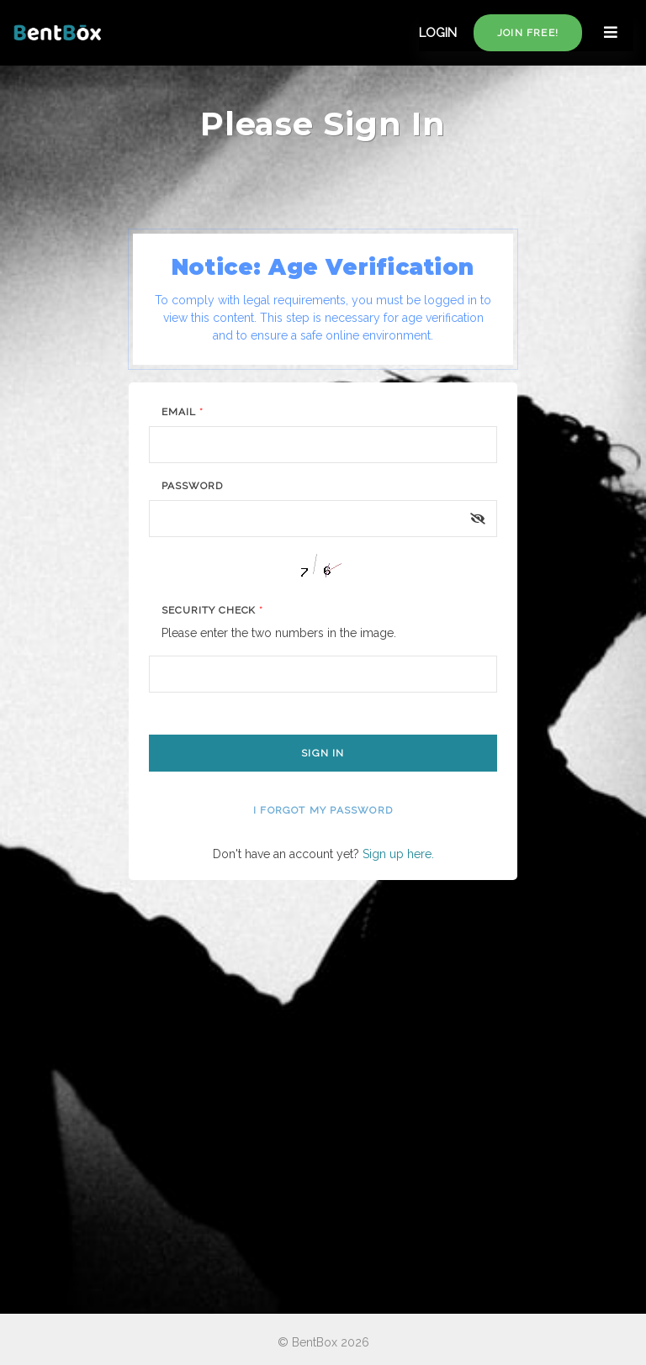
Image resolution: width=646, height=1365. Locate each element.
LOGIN (438, 32)
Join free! (528, 33)
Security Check (212, 610)
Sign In (322, 753)
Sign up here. (398, 854)
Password (192, 486)
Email (183, 412)
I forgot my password (323, 810)
